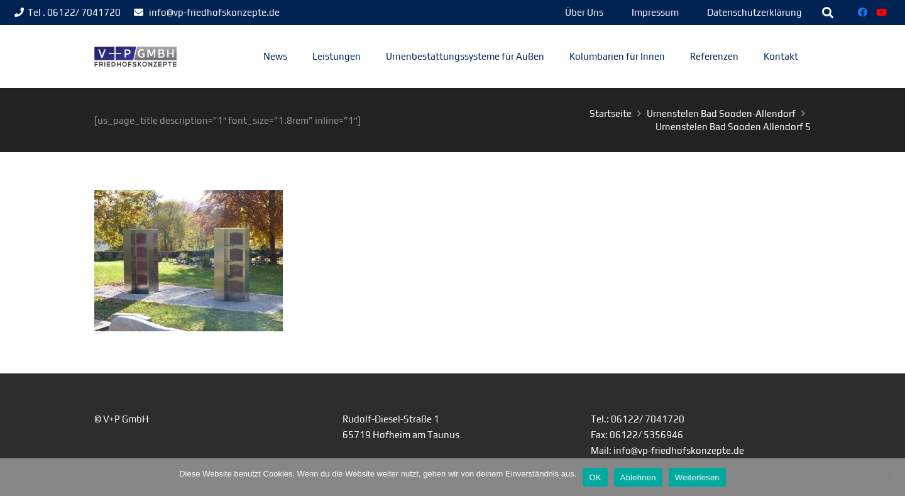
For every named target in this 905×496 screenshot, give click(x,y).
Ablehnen (638, 477)
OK (595, 477)
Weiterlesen (697, 477)
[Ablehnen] (889, 477)
